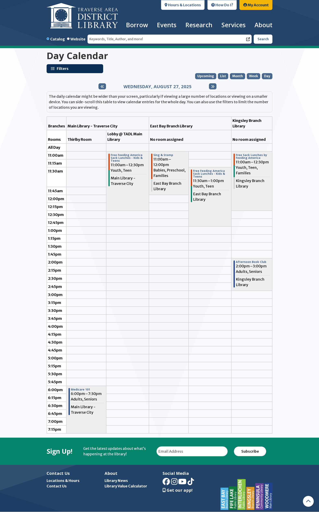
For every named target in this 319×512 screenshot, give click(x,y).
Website (77, 39)
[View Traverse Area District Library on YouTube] (182, 483)
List (223, 76)
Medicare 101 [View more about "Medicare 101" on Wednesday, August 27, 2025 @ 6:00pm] (80, 389)
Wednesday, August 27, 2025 (157, 86)
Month (237, 76)
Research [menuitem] (198, 25)
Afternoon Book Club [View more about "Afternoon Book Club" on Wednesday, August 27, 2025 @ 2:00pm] (251, 261)
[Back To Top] (308, 501)
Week (253, 76)
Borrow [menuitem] (137, 25)
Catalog (57, 39)
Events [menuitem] (166, 25)
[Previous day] (102, 86)
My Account (256, 5)
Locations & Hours (63, 480)
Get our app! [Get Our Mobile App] (177, 490)
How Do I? (222, 5)
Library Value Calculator (126, 486)
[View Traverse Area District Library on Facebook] (166, 483)
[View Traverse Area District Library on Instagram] (174, 483)
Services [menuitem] (233, 25)
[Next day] (212, 86)
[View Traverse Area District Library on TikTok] (191, 483)
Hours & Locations (183, 5)
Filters (63, 68)
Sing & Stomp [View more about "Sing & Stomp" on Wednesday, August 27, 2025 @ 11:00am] (163, 155)
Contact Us (57, 486)
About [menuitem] (263, 25)
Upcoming (205, 76)
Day (267, 76)
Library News (116, 480)
